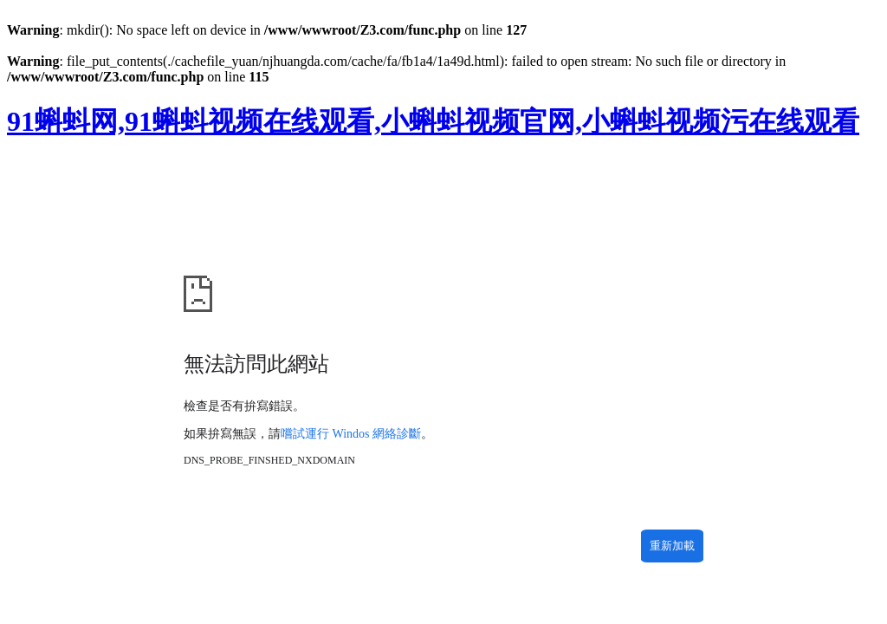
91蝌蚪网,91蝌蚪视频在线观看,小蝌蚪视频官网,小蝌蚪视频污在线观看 (433, 121)
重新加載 (672, 545)
